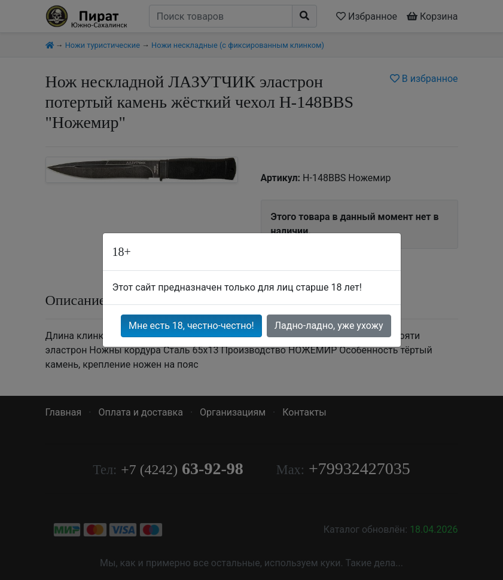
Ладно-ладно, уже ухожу (329, 325)
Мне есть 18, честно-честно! (191, 325)
